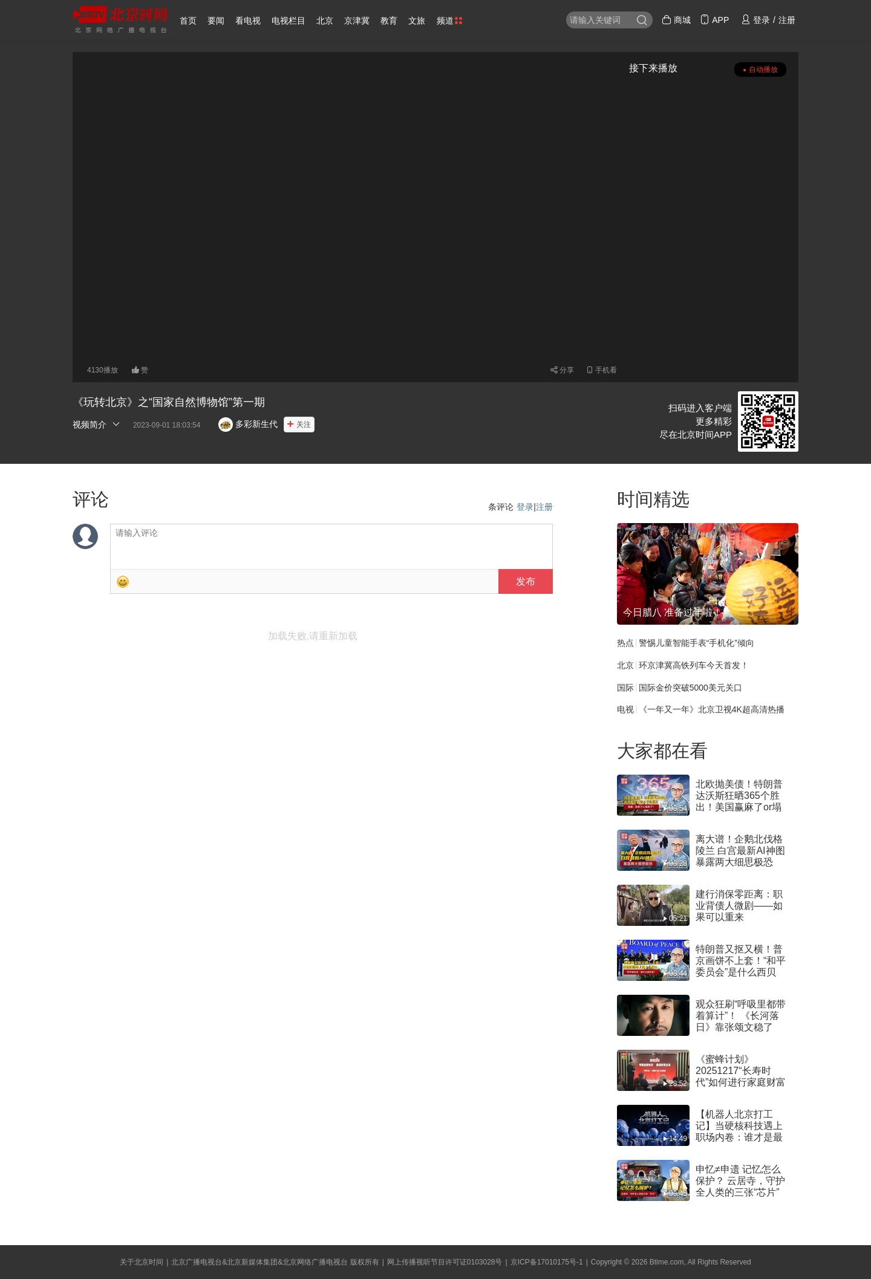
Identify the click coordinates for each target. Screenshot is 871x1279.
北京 (324, 20)
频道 (449, 20)
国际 (625, 687)
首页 (188, 20)
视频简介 (97, 424)
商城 (676, 20)
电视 (625, 709)
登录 (525, 507)
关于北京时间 (141, 1262)
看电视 (248, 20)
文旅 (416, 20)
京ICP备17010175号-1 (547, 1262)
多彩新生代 (248, 424)
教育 (388, 20)
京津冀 (357, 20)
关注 (303, 424)
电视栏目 (288, 20)
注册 (544, 507)
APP (714, 20)
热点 (625, 643)
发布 (525, 581)
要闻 (215, 20)
